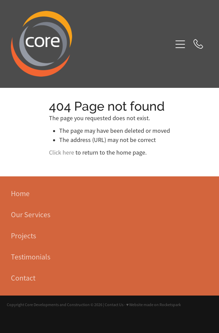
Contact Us (114, 304)
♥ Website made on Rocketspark (153, 304)
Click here (61, 152)
